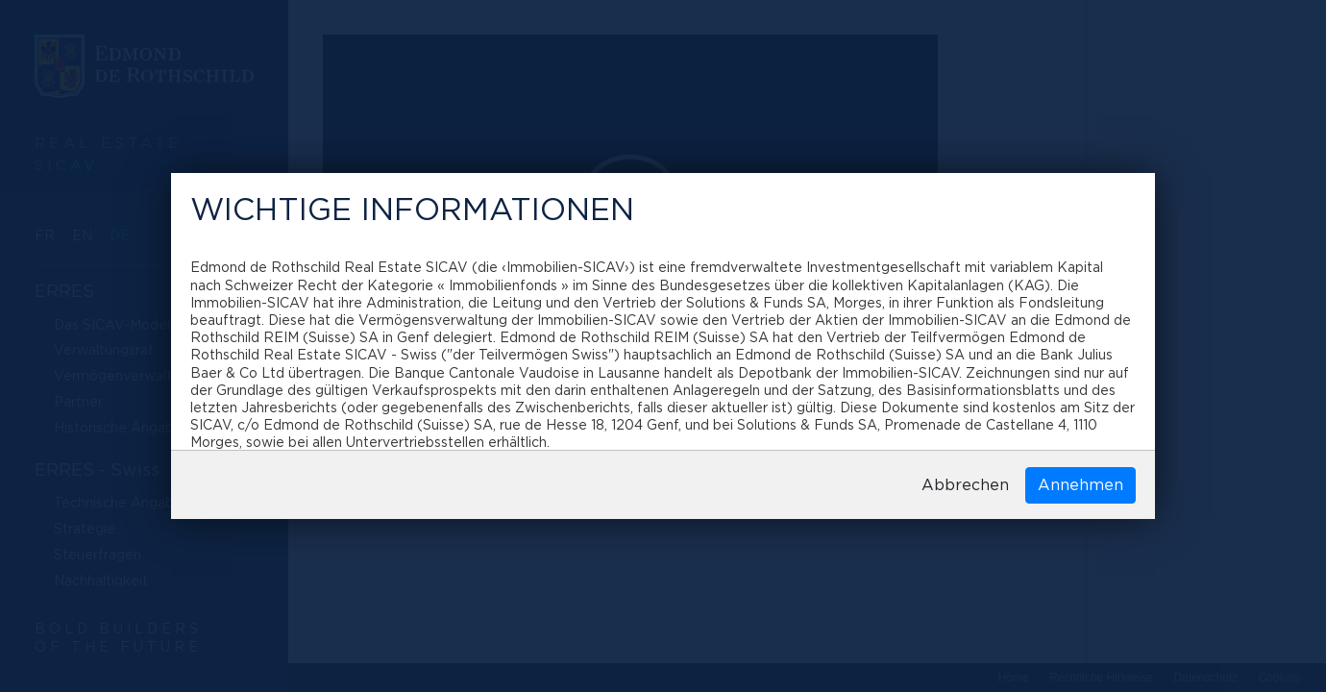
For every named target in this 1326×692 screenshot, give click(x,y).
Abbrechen (965, 485)
